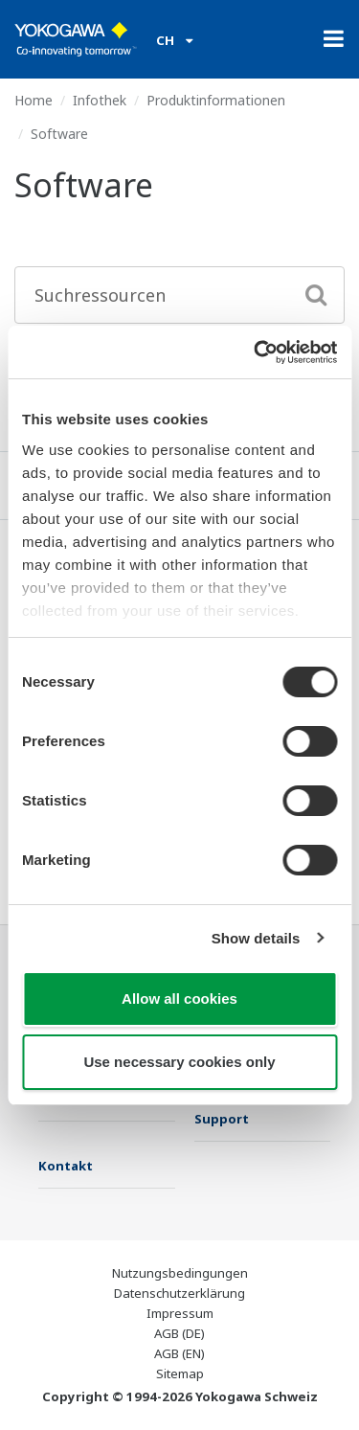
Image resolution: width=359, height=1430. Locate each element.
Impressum (179, 1313)
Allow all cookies (179, 998)
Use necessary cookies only (179, 1062)
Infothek (99, 100)
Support (221, 1118)
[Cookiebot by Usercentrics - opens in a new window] (255, 352)
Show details (256, 938)
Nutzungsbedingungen (180, 1273)
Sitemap (180, 1373)
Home (33, 100)
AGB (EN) (179, 1353)
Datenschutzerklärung (179, 1293)
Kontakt (65, 1165)
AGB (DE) (179, 1333)
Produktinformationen (215, 100)
